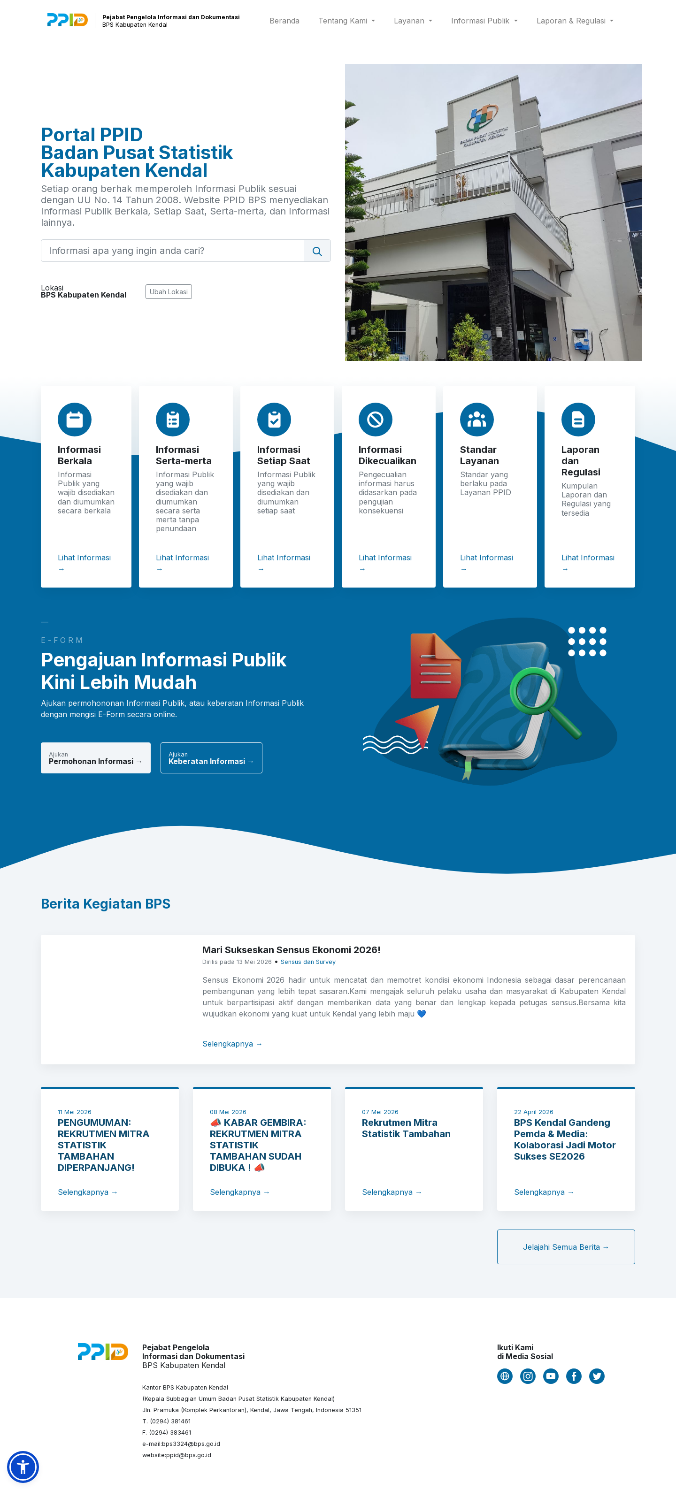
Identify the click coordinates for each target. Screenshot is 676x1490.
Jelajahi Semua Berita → (566, 1247)
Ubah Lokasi (169, 292)
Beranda (286, 20)
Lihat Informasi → (84, 563)
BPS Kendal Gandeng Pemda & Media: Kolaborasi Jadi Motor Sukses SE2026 (565, 1139)
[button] (23, 1467)
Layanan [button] (410, 20)
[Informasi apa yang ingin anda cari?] (172, 250)
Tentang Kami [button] (343, 20)
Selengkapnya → (232, 1043)
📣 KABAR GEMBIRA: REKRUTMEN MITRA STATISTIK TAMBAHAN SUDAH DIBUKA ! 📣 (258, 1145)
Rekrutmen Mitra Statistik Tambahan (406, 1128)
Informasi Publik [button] (481, 20)
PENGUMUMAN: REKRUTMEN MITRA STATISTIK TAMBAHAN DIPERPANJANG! (104, 1145)
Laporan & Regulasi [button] (572, 20)
